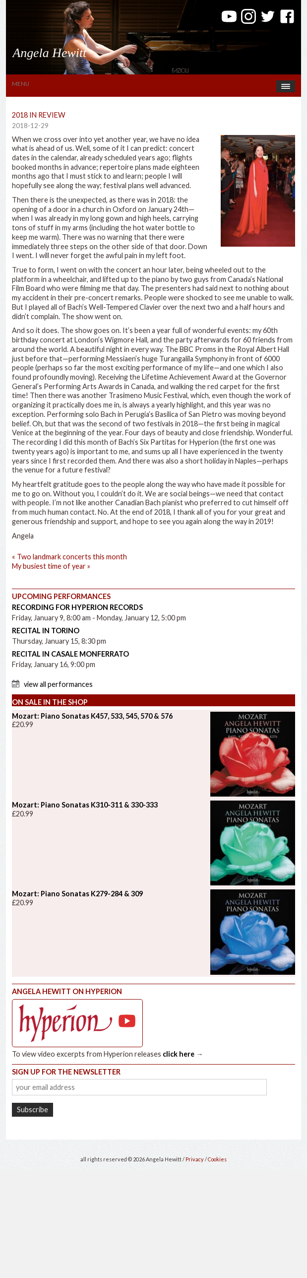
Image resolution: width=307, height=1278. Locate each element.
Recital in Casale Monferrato (70, 654)
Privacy (194, 1159)
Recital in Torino (45, 630)
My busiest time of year (51, 566)
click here (178, 1054)
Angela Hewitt (49, 53)
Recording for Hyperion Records (77, 607)
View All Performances (58, 684)
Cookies (217, 1159)
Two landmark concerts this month (69, 556)
